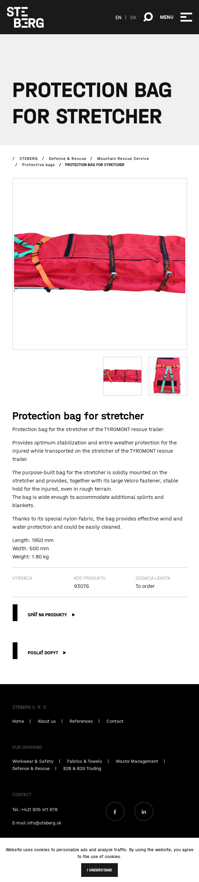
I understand (99, 870)
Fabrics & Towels (84, 766)
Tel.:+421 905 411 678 (35, 814)
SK (133, 17)
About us (47, 726)
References (81, 726)
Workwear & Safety (32, 766)
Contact (115, 726)
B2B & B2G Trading (82, 773)
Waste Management (137, 766)
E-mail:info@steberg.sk (36, 828)
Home (18, 726)
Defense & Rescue (31, 773)
